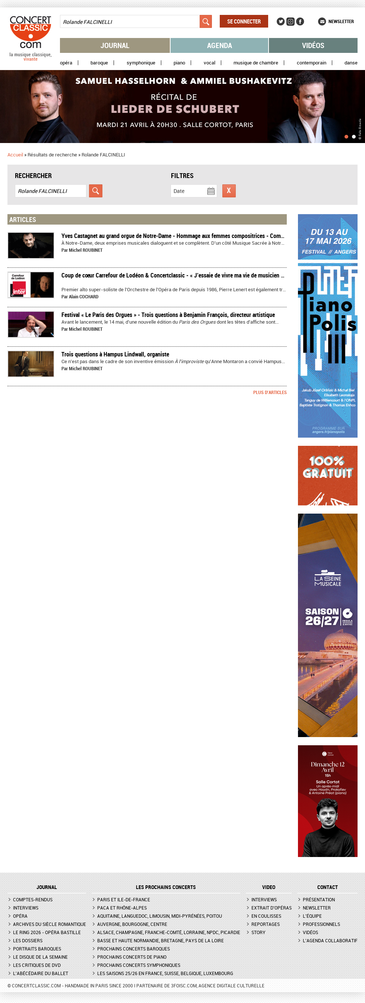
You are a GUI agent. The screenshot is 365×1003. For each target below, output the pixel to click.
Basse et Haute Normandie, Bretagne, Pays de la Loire (160, 940)
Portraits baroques (37, 949)
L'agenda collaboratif (330, 940)
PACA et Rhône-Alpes (122, 908)
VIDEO (268, 887)
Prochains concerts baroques (133, 949)
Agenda (219, 45)
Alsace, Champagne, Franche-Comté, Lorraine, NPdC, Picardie (168, 932)
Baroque (99, 62)
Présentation (319, 899)
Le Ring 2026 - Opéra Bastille (47, 932)
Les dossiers (27, 940)
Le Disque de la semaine (40, 957)
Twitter (281, 22)
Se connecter (244, 21)
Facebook (300, 22)
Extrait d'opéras (271, 908)
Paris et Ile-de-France (123, 899)
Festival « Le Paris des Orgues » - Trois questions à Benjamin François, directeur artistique (168, 315)
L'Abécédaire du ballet (40, 973)
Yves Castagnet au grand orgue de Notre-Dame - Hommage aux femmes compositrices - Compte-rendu (182, 236)
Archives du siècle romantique (49, 924)
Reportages (265, 924)
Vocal (209, 62)
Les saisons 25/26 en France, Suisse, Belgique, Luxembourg (165, 973)
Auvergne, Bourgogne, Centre (132, 924)
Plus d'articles (270, 392)
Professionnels (321, 924)
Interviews (25, 908)
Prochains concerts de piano (131, 957)
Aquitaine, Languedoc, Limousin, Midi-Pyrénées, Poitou (159, 916)
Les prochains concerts (166, 887)
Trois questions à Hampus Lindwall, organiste (115, 354)
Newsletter (341, 21)
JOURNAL (46, 887)
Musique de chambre (256, 62)
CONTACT (327, 887)
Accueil (15, 154)
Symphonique (141, 62)
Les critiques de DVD (37, 965)
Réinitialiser (229, 190)
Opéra (66, 62)
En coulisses (266, 916)
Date (179, 190)
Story (258, 932)
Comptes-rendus (33, 899)
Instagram (290, 22)
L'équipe (312, 916)
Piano (179, 62)
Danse (351, 62)
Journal (115, 45)
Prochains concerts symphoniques (138, 965)
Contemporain (311, 62)
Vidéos (313, 45)
